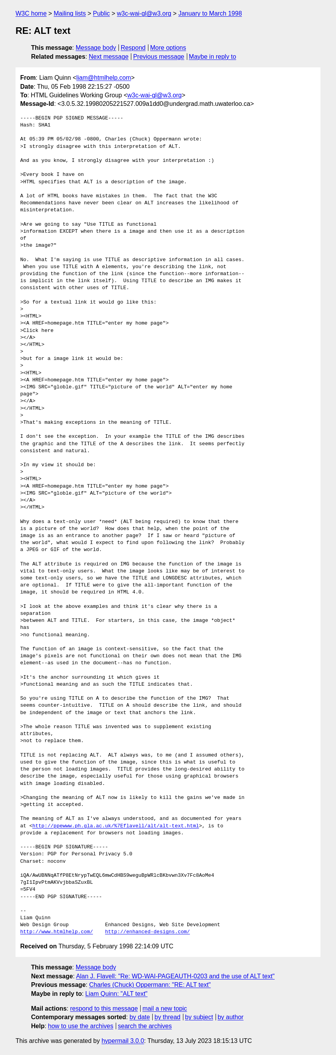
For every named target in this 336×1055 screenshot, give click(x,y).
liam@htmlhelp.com (104, 77)
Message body (96, 47)
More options (168, 47)
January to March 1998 (210, 13)
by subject (199, 1017)
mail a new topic (165, 1008)
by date (139, 1017)
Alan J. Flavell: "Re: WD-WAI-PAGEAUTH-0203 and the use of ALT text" (175, 976)
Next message (109, 56)
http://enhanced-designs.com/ (147, 932)
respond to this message (104, 1008)
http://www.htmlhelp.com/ (56, 932)
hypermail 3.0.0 (122, 1040)
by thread (168, 1017)
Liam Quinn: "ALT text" (116, 993)
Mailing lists (70, 13)
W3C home (31, 13)
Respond (133, 47)
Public (101, 13)
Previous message (159, 56)
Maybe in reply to (212, 56)
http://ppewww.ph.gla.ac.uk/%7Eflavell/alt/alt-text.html (115, 826)
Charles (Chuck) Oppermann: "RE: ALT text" (150, 984)
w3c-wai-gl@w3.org (144, 13)
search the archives (145, 1026)
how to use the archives (80, 1026)
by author (231, 1017)
